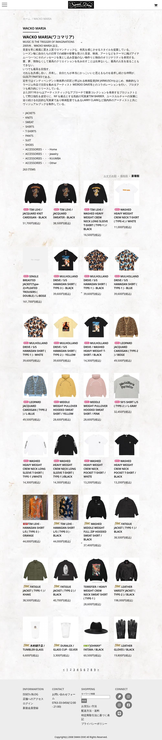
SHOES (29, 145)
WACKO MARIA (42, 19)
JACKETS (30, 113)
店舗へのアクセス (33, 699)
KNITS (29, 117)
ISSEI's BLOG (30, 694)
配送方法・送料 (90, 710)
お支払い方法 (89, 706)
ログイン (28, 703)
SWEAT (29, 122)
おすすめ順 (110, 176)
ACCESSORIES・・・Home (41, 149)
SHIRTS (29, 126)
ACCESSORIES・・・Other (41, 163)
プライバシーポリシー (94, 723)
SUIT (28, 140)
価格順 (124, 176)
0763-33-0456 (60, 703)
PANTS (29, 136)
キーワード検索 (88, 693)
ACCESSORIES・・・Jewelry (41, 154)
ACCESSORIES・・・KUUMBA (43, 158)
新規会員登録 (30, 708)
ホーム (27, 19)
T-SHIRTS (30, 131)
